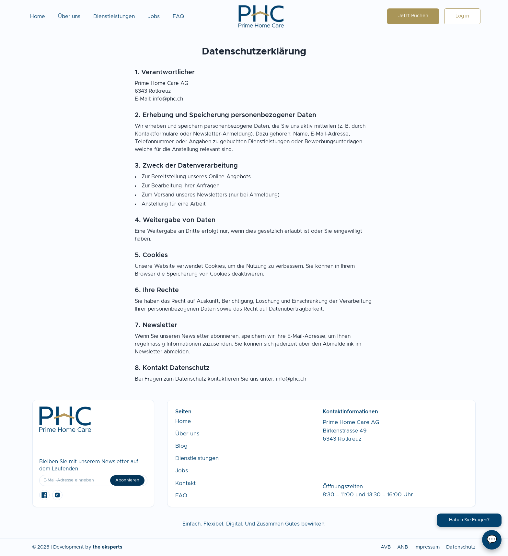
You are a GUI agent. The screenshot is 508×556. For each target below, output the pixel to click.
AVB (386, 547)
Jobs (154, 16)
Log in (462, 16)
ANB (402, 547)
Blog (181, 446)
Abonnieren (127, 480)
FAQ (178, 16)
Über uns (69, 16)
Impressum (427, 547)
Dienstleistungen (114, 16)
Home (37, 16)
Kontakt (185, 483)
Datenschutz (461, 547)
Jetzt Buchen (413, 15)
